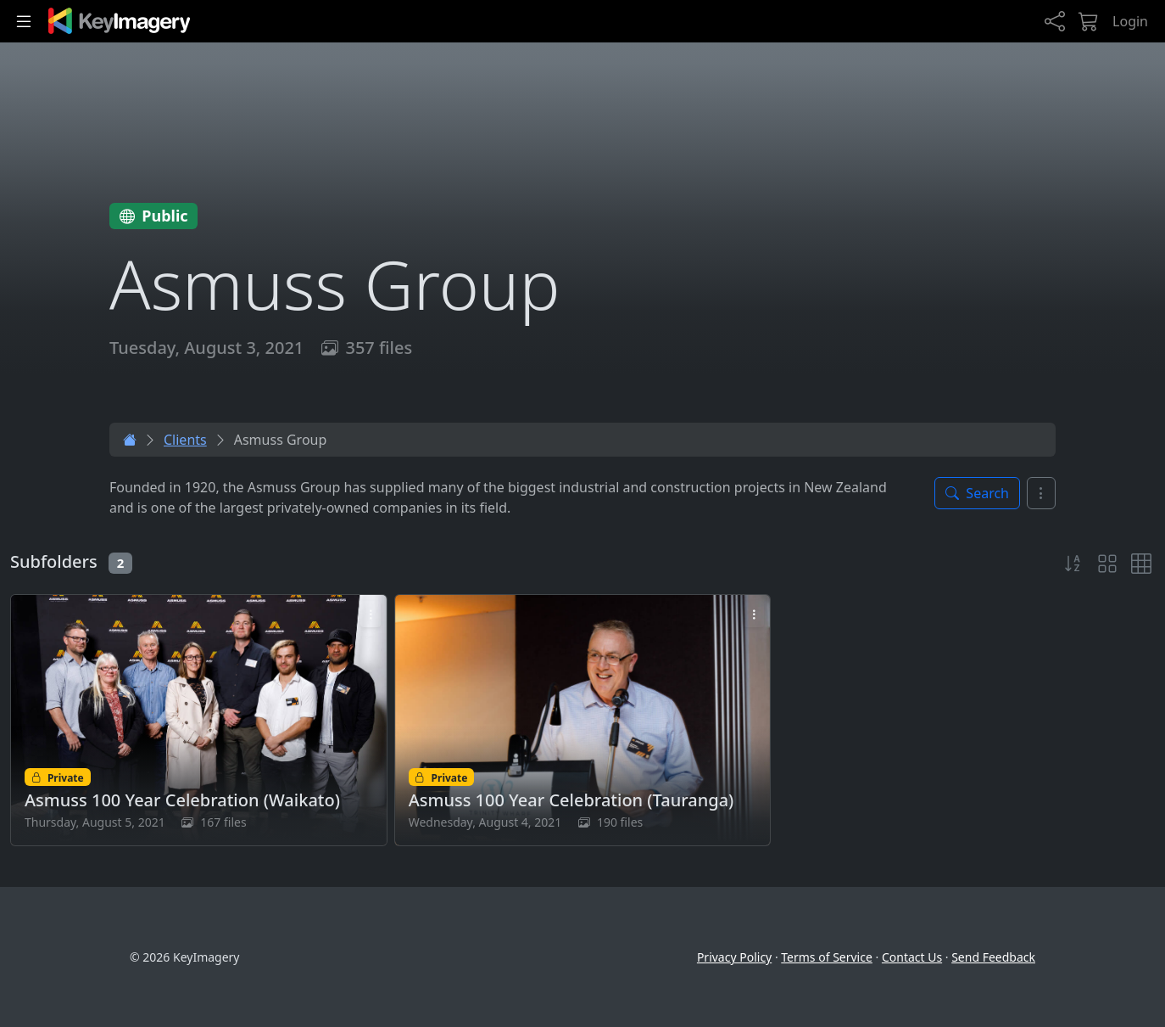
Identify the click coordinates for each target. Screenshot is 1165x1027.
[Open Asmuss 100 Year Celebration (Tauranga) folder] (583, 720)
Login (1130, 21)
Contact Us (912, 957)
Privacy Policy (734, 957)
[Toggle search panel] (977, 493)
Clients (185, 439)
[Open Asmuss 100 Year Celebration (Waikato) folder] (199, 720)
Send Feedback (993, 957)
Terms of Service (826, 957)
